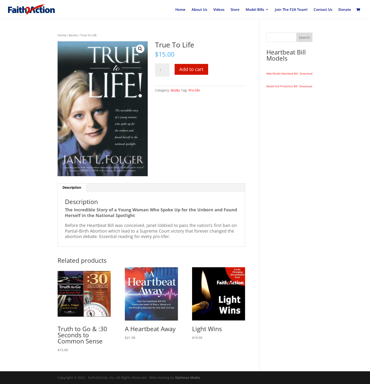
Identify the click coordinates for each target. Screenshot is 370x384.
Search (304, 37)
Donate (344, 10)
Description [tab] (72, 187)
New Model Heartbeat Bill (282, 73)
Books (73, 35)
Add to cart (191, 69)
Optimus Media (187, 377)
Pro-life (194, 90)
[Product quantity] (162, 70)
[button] (140, 49)
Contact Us (323, 10)
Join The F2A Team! (291, 10)
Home (180, 10)
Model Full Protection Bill (282, 86)
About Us (199, 10)
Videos (218, 10)
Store (235, 10)
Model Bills (255, 10)
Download (306, 73)
